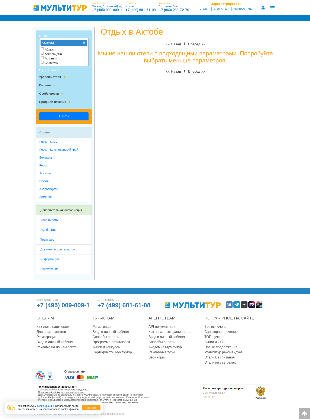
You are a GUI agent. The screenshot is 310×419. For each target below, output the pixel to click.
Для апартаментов (51, 332)
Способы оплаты (106, 337)
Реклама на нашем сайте (57, 347)
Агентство (220, 8)
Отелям (45, 318)
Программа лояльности (111, 342)
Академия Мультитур (165, 347)
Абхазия (45, 173)
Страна (44, 36)
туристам (130, 3)
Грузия (44, 181)
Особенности (51, 93)
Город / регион (49, 70)
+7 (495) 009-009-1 (107, 10)
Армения (45, 197)
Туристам (104, 318)
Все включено (215, 326)
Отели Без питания (219, 357)
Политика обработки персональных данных (62, 392)
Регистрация (47, 337)
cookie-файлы (45, 406)
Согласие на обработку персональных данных (63, 389)
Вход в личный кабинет (55, 342)
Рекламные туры (161, 352)
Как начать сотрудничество (169, 332)
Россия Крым (48, 141)
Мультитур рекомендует (223, 352)
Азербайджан (48, 189)
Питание (48, 85)
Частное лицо (243, 8)
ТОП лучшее (214, 337)
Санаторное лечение (221, 332)
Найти (64, 116)
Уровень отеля (52, 77)
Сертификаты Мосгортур (112, 352)
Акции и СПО (214, 342)
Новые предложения (220, 347)
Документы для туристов (58, 249)
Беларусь (45, 157)
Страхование (50, 269)
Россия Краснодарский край (58, 149)
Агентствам (161, 318)
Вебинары (156, 357)
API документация (162, 326)
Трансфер (47, 239)
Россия (44, 165)
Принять (91, 407)
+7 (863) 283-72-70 (174, 10)
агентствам (98, 3)
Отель (203, 8)
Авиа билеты (49, 220)
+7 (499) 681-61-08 (140, 10)
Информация (50, 259)
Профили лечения (55, 102)
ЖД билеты (48, 229)
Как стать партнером (53, 326)
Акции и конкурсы (107, 347)
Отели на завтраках (220, 362)
